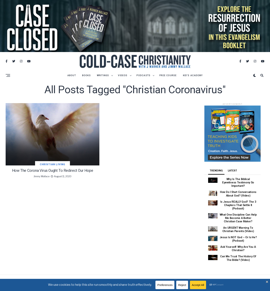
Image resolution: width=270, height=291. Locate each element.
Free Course (168, 78)
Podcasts (143, 78)
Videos (122, 78)
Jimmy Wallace (42, 186)
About (71, 78)
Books (86, 78)
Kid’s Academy (193, 78)
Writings (103, 78)
